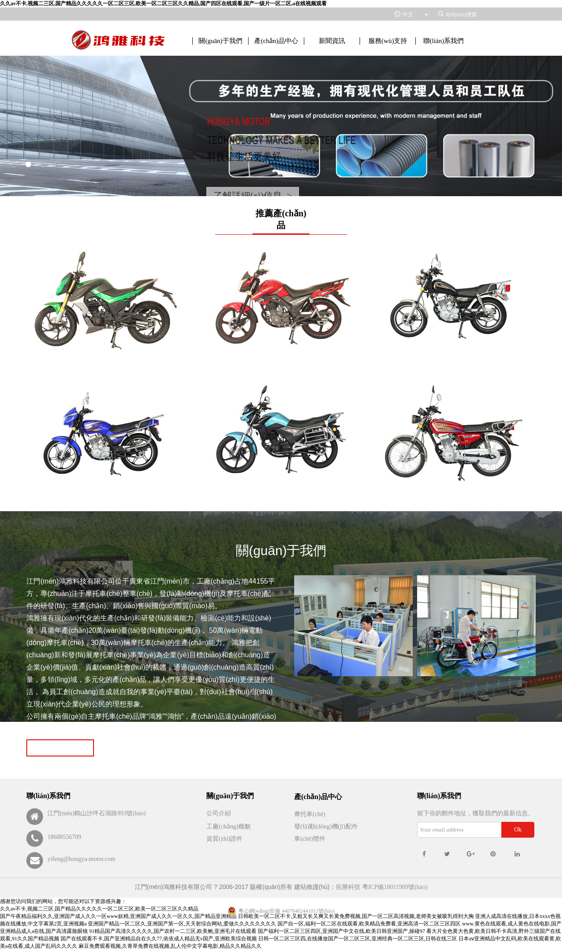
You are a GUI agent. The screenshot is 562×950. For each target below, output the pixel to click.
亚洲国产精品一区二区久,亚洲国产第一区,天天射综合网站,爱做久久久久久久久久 (182, 924)
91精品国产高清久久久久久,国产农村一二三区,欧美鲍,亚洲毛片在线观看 (172, 931)
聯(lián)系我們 (443, 40)
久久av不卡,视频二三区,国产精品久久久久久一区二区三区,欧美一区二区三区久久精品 (99, 909)
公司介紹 (218, 813)
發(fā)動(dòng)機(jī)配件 (326, 826)
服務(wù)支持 (387, 40)
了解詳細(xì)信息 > (252, 195)
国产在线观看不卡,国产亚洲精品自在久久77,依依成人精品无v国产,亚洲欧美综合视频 (159, 939)
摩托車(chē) (309, 814)
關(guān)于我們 (220, 40)
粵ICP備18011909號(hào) (395, 887)
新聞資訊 (332, 40)
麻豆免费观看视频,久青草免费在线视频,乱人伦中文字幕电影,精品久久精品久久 (170, 946)
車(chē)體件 (309, 838)
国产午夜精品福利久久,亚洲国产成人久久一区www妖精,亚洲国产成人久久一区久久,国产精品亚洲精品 (118, 916)
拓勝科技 (348, 887)
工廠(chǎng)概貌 (228, 826)
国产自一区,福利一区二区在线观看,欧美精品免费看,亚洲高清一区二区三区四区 (369, 924)
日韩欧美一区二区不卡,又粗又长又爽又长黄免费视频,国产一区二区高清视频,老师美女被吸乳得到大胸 (356, 916)
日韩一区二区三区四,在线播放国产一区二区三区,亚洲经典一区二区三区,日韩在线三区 (357, 939)
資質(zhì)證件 (224, 838)
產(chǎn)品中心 (276, 40)
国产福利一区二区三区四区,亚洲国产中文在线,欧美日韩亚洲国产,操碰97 (341, 931)
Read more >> (60, 748)
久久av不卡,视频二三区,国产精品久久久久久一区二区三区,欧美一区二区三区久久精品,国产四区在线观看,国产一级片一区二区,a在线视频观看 (163, 3)
